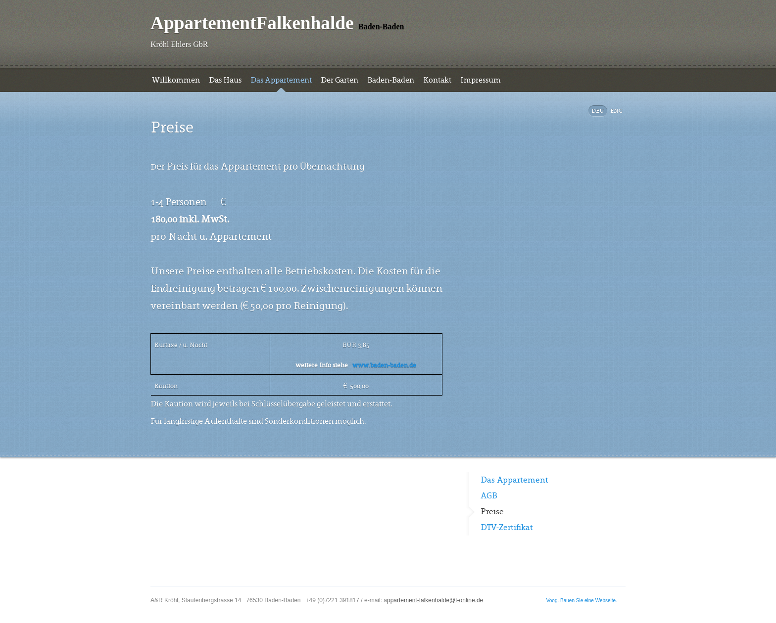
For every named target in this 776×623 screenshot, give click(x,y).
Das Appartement (281, 80)
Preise (492, 512)
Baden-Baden (390, 80)
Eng (616, 110)
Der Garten (339, 80)
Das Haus (225, 80)
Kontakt (437, 80)
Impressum (480, 80)
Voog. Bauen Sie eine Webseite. (581, 600)
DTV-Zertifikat (507, 528)
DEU (597, 110)
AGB (489, 496)
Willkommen (176, 80)
